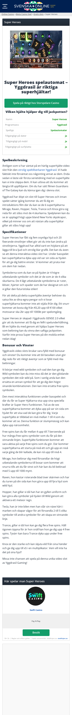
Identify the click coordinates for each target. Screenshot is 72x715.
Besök (36, 632)
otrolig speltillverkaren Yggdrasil (37, 170)
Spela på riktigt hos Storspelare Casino (36, 103)
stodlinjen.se (63, 638)
